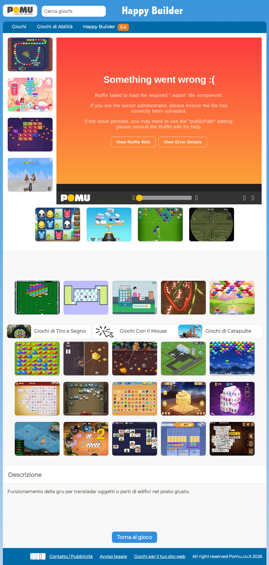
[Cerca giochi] (74, 11)
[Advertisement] (106, 263)
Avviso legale (113, 556)
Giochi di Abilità (54, 27)
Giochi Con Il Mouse (130, 331)
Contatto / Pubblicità (71, 556)
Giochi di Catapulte (214, 331)
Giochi (19, 27)
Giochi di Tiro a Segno (46, 331)
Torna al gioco (134, 537)
